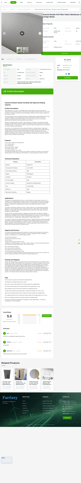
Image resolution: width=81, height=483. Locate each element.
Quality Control (49, 2)
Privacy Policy (26, 410)
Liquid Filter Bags (46, 412)
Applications (73, 2)
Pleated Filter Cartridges (48, 408)
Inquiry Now (67, 77)
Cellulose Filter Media (47, 403)
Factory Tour (39, 2)
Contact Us (25, 408)
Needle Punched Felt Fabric (49, 405)
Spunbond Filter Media (47, 401)
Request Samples (62, 2)
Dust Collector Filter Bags (48, 410)
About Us (29, 2)
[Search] (79, 2)
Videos (21, 2)
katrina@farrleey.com (67, 65)
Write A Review (46, 315)
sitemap (24, 412)
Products (13, 2)
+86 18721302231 (66, 67)
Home (5, 2)
